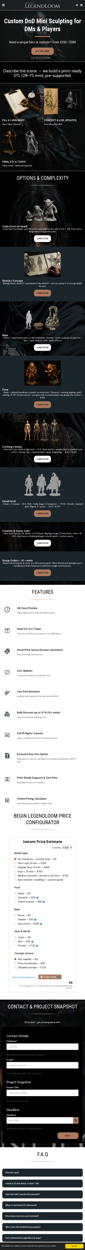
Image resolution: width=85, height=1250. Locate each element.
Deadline (11, 1130)
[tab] (42, 1187)
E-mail (10, 1074)
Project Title (13, 1102)
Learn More (43, 253)
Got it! (74, 1244)
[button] (3, 5)
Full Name (11, 1056)
